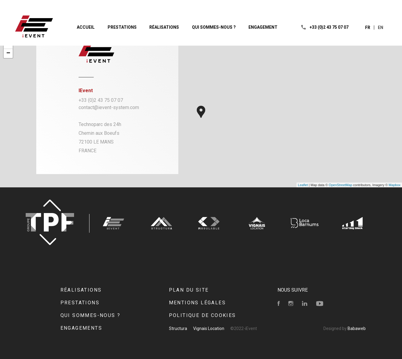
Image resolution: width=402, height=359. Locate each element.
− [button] (8, 53)
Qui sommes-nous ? (90, 315)
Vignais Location (208, 328)
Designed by (344, 328)
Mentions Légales (197, 303)
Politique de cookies (202, 315)
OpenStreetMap (340, 185)
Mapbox (394, 185)
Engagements (81, 328)
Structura (178, 328)
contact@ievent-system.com (109, 107)
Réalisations (81, 290)
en (380, 27)
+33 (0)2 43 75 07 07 (101, 100)
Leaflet (303, 185)
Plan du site (189, 290)
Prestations (79, 303)
